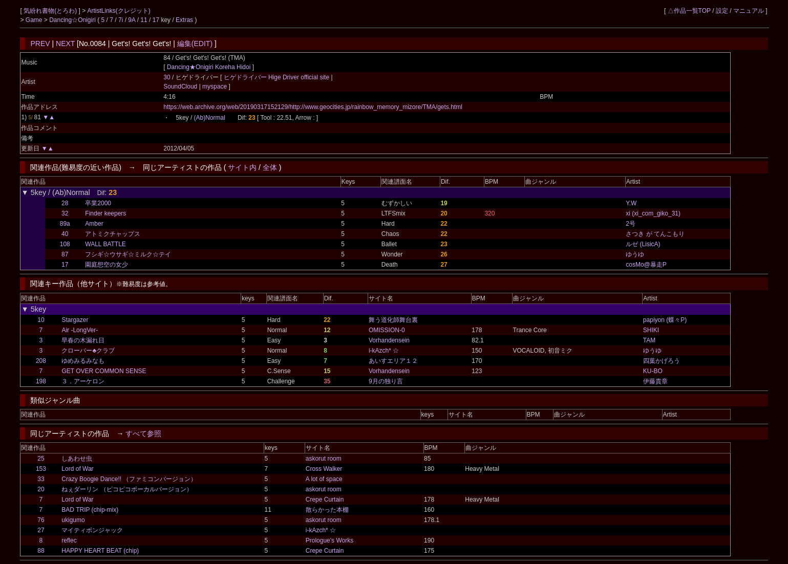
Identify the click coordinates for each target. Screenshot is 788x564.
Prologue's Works (329, 540)
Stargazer (74, 319)
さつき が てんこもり (655, 233)
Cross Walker (324, 468)
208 (41, 360)
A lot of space (324, 479)
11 (143, 20)
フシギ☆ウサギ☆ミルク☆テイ (128, 254)
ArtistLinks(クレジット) (118, 10)
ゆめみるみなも (82, 360)
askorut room (324, 458)
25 (40, 458)
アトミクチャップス (112, 233)
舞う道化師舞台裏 (393, 319)
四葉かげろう (661, 360)
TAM (649, 340)
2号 (630, 223)
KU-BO (653, 371)
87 (64, 254)
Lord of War (77, 468)
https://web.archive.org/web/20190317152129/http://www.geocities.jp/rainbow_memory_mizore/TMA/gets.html (312, 107)
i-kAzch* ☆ (384, 350)
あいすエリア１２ (393, 360)
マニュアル (748, 10)
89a (65, 223)
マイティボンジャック (92, 530)
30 (166, 77)
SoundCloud (181, 86)
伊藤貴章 (655, 381)
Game (35, 20)
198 (41, 381)
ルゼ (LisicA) (643, 244)
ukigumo (72, 520)
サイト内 (242, 167)
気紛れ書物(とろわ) (51, 10)
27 (40, 530)
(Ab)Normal (209, 117)
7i (120, 20)
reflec (68, 540)
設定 (722, 10)
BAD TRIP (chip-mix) (89, 509)
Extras (184, 20)
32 (64, 213)
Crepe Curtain (325, 499)
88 (40, 550)
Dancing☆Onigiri (73, 20)
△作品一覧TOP (689, 10)
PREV (40, 43)
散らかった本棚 (327, 509)
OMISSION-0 (387, 330)
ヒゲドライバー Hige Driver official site (277, 77)
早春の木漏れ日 (82, 340)
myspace (215, 86)
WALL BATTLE (105, 244)
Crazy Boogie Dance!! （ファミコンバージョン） (129, 479)
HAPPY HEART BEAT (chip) (100, 550)
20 (40, 489)
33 (40, 479)
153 (41, 468)
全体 (270, 167)
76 (40, 520)
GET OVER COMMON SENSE (103, 371)
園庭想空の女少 (106, 264)
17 (156, 20)
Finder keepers (105, 213)
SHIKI (651, 330)
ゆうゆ (635, 254)
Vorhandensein (389, 340)
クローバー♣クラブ (88, 350)
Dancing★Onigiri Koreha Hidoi (208, 67)
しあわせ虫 (76, 458)
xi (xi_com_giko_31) (653, 213)
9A (131, 20)
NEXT (65, 43)
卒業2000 (98, 203)
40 (64, 233)
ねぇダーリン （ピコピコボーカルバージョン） (126, 489)
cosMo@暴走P (646, 264)
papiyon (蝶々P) (665, 319)
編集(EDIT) (194, 43)
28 (64, 203)
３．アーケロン (82, 381)
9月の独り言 (386, 381)
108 (65, 244)
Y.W (631, 203)
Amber (94, 223)
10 (40, 319)
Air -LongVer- (79, 330)
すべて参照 (143, 433)
